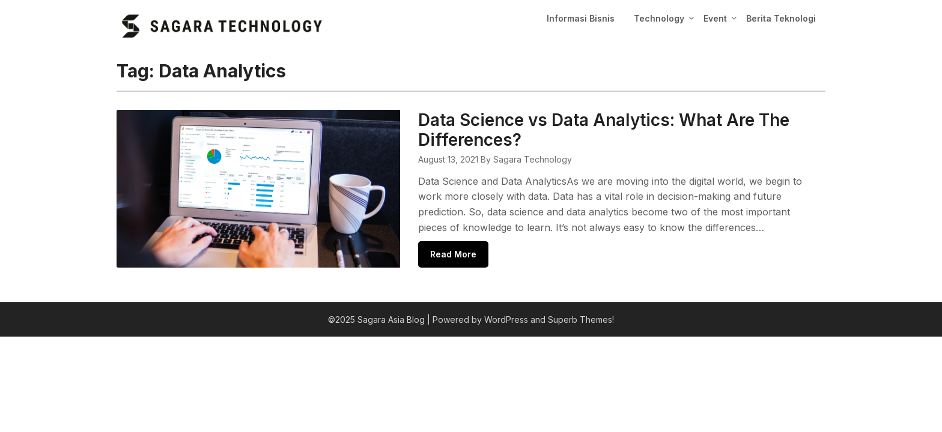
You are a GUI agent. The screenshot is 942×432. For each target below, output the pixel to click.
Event (715, 18)
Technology (659, 18)
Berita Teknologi (781, 18)
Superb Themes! (581, 319)
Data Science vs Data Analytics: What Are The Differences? (603, 130)
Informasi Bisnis (581, 18)
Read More (453, 254)
